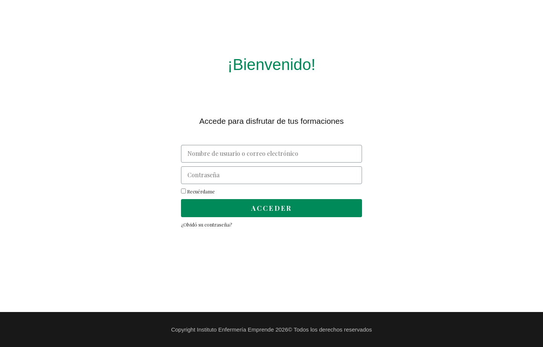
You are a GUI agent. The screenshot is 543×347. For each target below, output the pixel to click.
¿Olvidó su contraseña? (206, 224)
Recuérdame (198, 191)
